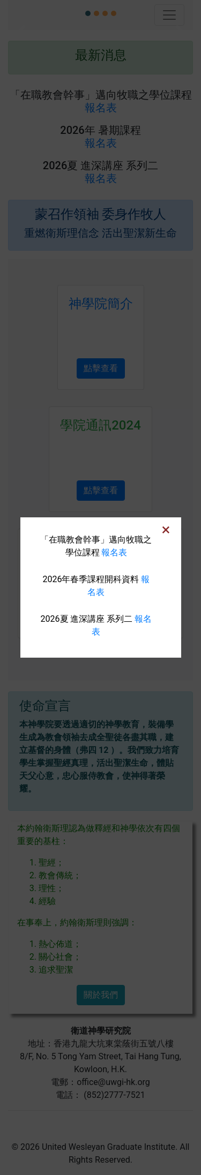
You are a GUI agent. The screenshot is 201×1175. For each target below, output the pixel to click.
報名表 (114, 552)
